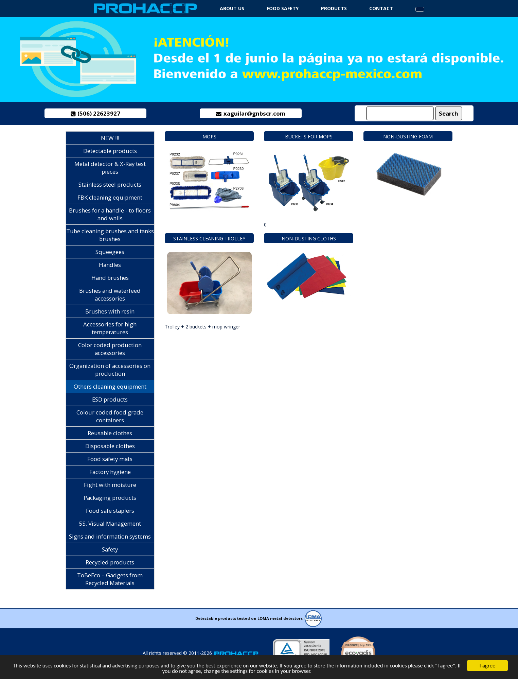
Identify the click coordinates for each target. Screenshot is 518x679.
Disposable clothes (110, 446)
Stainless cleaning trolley (209, 238)
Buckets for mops (309, 136)
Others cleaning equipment (110, 386)
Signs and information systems (110, 536)
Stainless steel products (109, 184)
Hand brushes (110, 278)
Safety (110, 549)
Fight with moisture (110, 485)
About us (232, 8)
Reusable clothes (110, 433)
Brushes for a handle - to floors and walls (110, 214)
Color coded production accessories (110, 349)
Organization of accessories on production (109, 369)
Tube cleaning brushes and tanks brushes (110, 235)
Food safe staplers (110, 510)
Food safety (283, 8)
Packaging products (110, 498)
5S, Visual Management (110, 523)
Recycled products (110, 562)
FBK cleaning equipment (109, 197)
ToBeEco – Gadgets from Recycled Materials (110, 579)
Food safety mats (109, 459)
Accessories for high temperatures (110, 328)
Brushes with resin (110, 311)
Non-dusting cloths (309, 238)
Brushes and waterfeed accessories (110, 294)
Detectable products (110, 151)
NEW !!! (110, 138)
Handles (110, 265)
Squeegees (109, 252)
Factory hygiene (110, 472)
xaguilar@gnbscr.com (250, 113)
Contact (381, 8)
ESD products (110, 399)
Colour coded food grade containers (109, 416)
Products (334, 8)
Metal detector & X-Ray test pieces (110, 167)
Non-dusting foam (408, 136)
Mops (209, 136)
